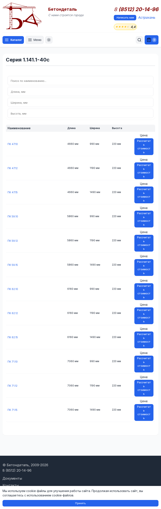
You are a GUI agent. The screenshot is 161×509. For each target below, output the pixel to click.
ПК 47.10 (13, 144)
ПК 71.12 (13, 386)
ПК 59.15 (13, 265)
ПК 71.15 (13, 410)
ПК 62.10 (13, 289)
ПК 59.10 (13, 216)
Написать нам (125, 17)
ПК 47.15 (13, 192)
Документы (12, 478)
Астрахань (146, 17)
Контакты (11, 485)
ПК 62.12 (13, 313)
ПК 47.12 (13, 168)
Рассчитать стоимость (144, 147)
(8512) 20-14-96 (136, 9)
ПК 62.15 (13, 337)
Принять (80, 503)
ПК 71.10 (13, 362)
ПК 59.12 (13, 241)
